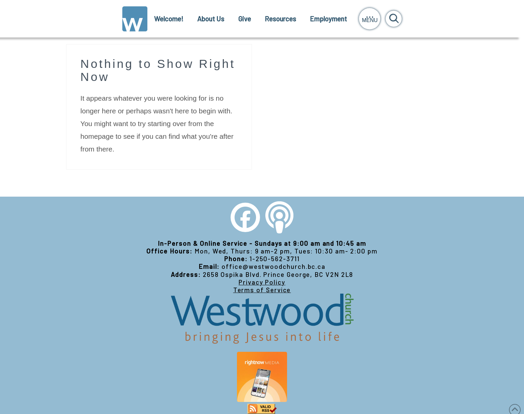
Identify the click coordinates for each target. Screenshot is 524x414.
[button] (369, 18)
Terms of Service (262, 290)
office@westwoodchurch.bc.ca (273, 266)
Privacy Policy (262, 282)
